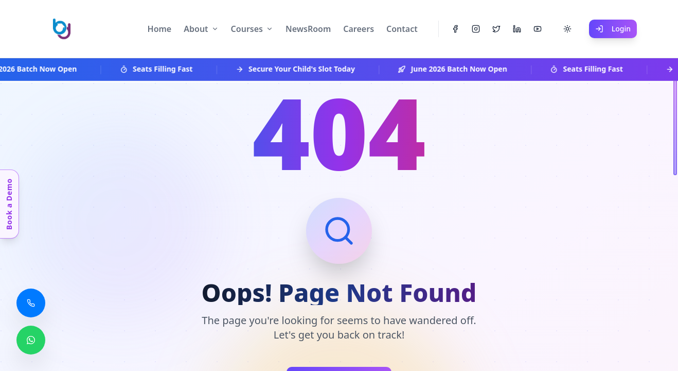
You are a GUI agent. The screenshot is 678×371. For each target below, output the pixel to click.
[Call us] (30, 303)
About (196, 29)
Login (613, 28)
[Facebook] (455, 29)
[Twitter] (496, 29)
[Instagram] (476, 29)
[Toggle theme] (567, 29)
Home (160, 29)
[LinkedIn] (517, 29)
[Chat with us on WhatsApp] (30, 340)
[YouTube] (537, 29)
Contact (402, 29)
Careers (358, 29)
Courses (247, 29)
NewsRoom (308, 29)
